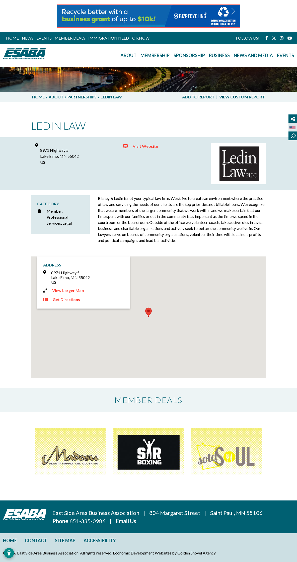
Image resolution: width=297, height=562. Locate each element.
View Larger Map (68, 290)
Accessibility (100, 540)
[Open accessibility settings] (9, 553)
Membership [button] (155, 55)
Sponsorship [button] (189, 55)
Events (44, 38)
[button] (63, 16)
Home (12, 38)
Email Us (126, 521)
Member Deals (70, 38)
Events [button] (285, 55)
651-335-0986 (88, 521)
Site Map (65, 540)
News (27, 38)
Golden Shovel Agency (196, 552)
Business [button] (219, 55)
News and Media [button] (253, 55)
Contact (36, 540)
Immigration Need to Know (119, 38)
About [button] (128, 55)
